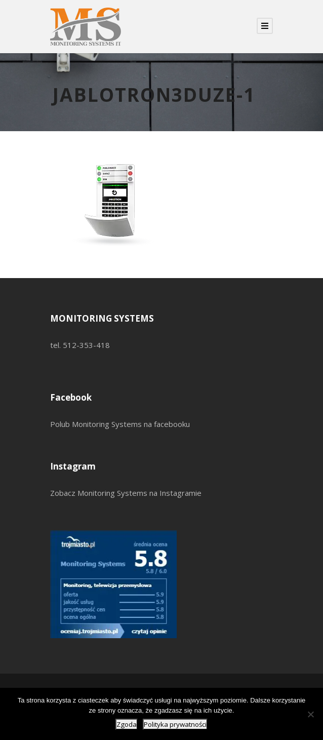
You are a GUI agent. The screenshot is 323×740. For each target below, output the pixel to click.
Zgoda (126, 724)
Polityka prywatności (175, 724)
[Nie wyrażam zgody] (310, 714)
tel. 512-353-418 (80, 345)
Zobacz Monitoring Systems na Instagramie (125, 493)
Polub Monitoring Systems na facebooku (120, 424)
